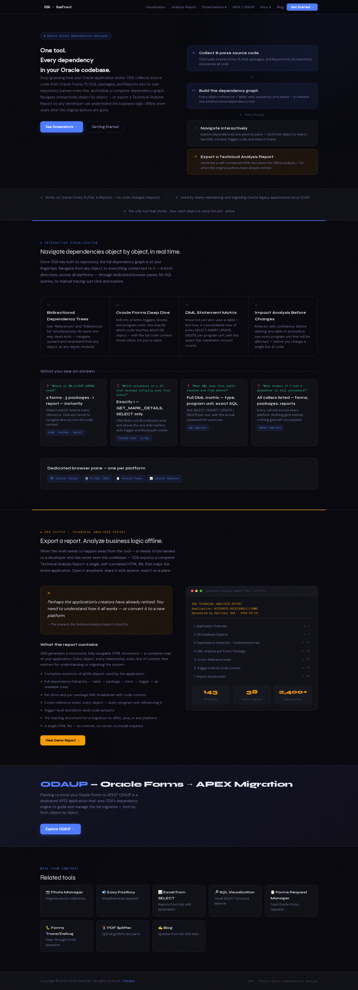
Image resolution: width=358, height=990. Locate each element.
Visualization (156, 7)
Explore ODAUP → (60, 829)
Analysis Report (184, 7)
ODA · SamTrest (56, 6)
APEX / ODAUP (243, 7)
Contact (128, 981)
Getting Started (105, 126)
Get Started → (302, 7)
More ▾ (265, 7)
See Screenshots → (62, 126)
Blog (280, 7)
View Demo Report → (62, 740)
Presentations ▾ (214, 7)
